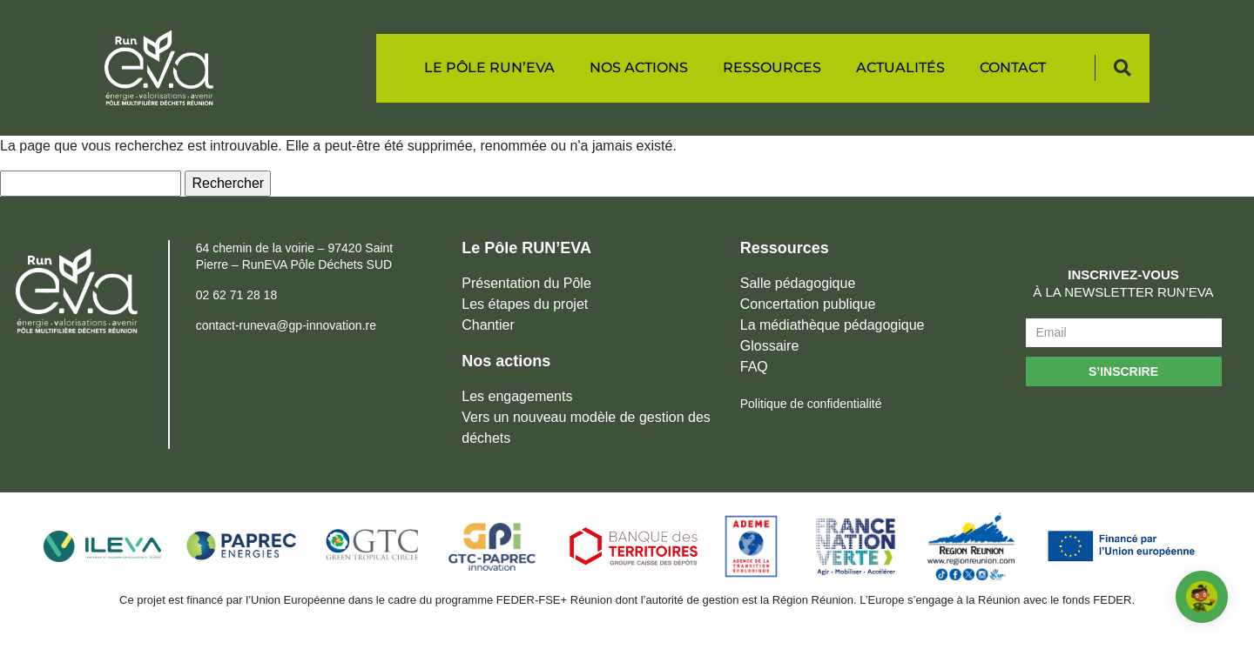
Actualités (900, 67)
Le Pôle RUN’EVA (489, 67)
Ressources (772, 67)
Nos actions (639, 67)
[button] (1122, 68)
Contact (1013, 67)
